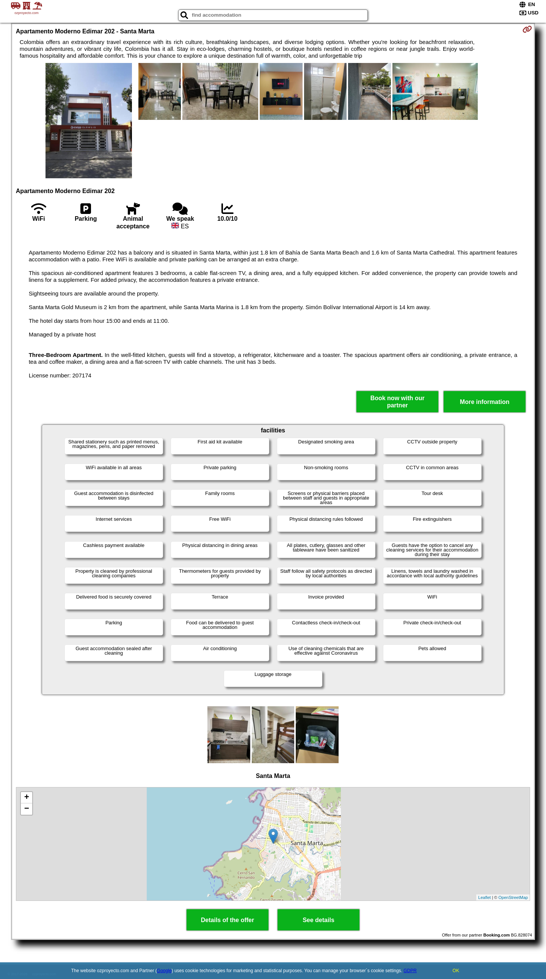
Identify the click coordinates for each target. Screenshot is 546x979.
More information (485, 402)
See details (318, 920)
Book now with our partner (397, 402)
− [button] (26, 809)
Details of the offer (227, 920)
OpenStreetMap (513, 897)
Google (164, 970)
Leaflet (484, 897)
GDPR (410, 970)
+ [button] (26, 797)
